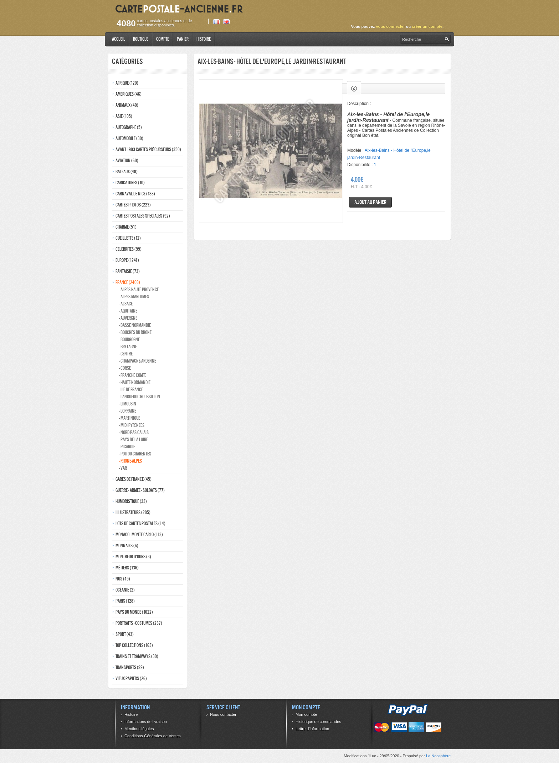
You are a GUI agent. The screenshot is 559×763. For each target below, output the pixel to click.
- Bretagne (128, 346)
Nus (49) (123, 579)
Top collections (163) (134, 645)
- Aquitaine (128, 311)
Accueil (118, 39)
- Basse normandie (135, 325)
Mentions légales (139, 729)
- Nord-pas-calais (134, 432)
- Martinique (129, 418)
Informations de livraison (145, 721)
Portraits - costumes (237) (139, 623)
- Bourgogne (129, 339)
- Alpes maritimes (134, 296)
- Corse (125, 368)
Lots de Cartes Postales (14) (140, 523)
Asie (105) (124, 116)
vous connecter (390, 26)
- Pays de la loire (133, 439)
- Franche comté (132, 375)
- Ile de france (131, 389)
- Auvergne (128, 318)
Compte (162, 39)
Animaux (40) (127, 105)
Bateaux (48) (127, 171)
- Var (123, 468)
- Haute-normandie (134, 382)
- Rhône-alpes (130, 461)
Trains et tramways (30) (137, 656)
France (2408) (128, 282)
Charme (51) (126, 227)
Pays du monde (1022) (134, 612)
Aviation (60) (127, 160)
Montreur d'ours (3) (133, 556)
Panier (183, 39)
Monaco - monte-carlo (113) (139, 534)
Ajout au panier (370, 202)
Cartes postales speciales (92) (143, 216)
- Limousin (127, 404)
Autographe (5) (129, 127)
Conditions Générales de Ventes (152, 736)
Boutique (140, 39)
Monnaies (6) (127, 545)
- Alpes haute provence (139, 289)
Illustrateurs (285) (133, 512)
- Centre (126, 353)
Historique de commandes (318, 721)
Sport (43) (125, 634)
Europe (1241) (127, 260)
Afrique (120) (127, 83)
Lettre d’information (312, 729)
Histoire (203, 39)
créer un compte (427, 26)
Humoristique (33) (131, 501)
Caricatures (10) (130, 182)
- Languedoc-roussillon (139, 396)
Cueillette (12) (128, 238)
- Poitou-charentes (135, 454)
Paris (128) (125, 601)
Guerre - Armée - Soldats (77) (140, 490)
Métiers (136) (127, 567)
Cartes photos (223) (133, 205)
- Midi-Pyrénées (131, 425)
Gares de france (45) (134, 479)
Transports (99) (130, 667)
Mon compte (306, 714)
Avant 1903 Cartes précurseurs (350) (148, 149)
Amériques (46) (129, 94)
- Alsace (126, 303)
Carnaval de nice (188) (135, 193)
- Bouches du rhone (135, 332)
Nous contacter (223, 714)
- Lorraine (127, 411)
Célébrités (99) (129, 249)
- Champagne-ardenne (137, 361)
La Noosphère (438, 756)
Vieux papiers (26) (131, 678)
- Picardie (127, 446)
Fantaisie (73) (128, 271)
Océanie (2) (125, 590)
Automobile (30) (129, 138)
